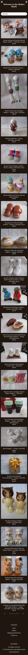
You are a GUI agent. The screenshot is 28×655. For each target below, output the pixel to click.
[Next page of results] (23, 614)
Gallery (14, 630)
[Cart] (26, 2)
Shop (14, 628)
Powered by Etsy (14, 652)
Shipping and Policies (14, 633)
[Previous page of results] (4, 614)
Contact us (14, 635)
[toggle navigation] (2, 2)
